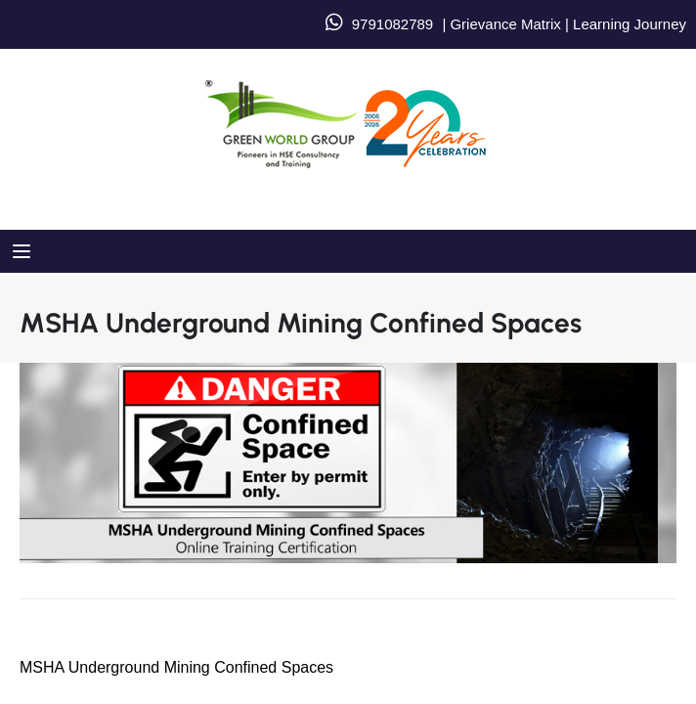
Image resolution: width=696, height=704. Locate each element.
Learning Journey (627, 24)
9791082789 (392, 24)
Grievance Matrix (505, 24)
